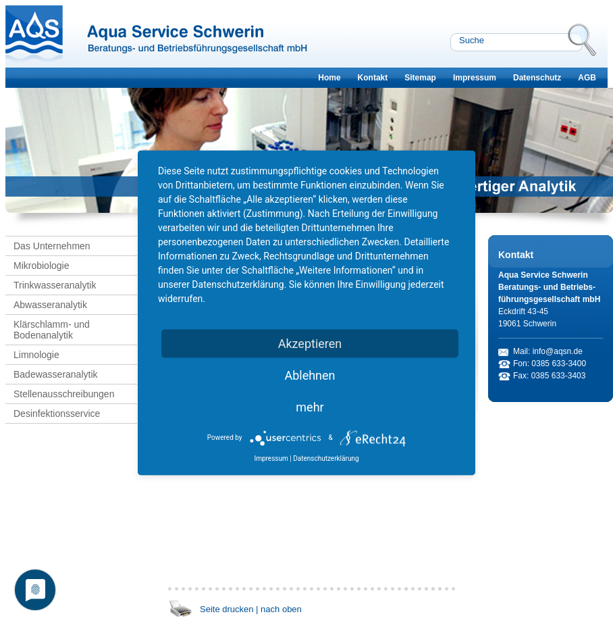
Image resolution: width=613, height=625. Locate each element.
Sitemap (420, 77)
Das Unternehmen (52, 246)
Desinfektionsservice (57, 413)
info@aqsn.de (558, 351)
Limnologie (36, 354)
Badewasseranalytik (56, 374)
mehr (309, 406)
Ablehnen (309, 375)
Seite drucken (227, 609)
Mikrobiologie (41, 265)
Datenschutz (537, 77)
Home (329, 77)
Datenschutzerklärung (325, 457)
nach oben (281, 609)
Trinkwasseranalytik (55, 285)
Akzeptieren (310, 343)
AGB (587, 77)
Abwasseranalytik (50, 304)
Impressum (474, 77)
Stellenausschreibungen (64, 394)
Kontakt (373, 77)
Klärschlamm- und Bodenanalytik (52, 330)
